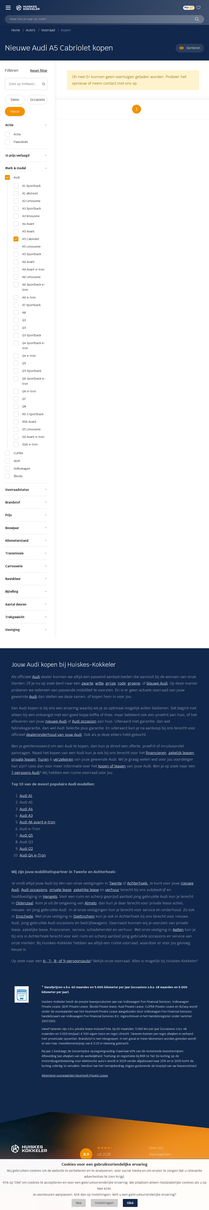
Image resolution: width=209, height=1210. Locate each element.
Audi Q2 (26, 848)
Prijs (8, 515)
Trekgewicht (14, 617)
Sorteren (189, 48)
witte (99, 683)
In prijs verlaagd (17, 155)
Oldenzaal (24, 903)
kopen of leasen (112, 766)
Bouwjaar (12, 528)
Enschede (24, 916)
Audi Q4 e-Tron (33, 855)
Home (16, 30)
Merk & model (15, 168)
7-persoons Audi (25, 772)
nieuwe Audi (56, 721)
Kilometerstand (16, 541)
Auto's (31, 30)
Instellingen (104, 1203)
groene (134, 683)
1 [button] (136, 109)
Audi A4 (26, 809)
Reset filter (38, 70)
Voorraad (48, 30)
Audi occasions (34, 889)
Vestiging (12, 630)
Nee (79, 1203)
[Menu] (8, 7)
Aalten (178, 929)
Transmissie (14, 553)
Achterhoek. (137, 883)
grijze (111, 683)
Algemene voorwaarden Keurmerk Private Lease (75, 1075)
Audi (36, 676)
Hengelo (50, 896)
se (69, 889)
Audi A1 (26, 795)
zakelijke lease (86, 889)
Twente (115, 883)
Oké (130, 1203)
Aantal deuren (15, 604)
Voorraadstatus (17, 490)
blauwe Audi (157, 683)
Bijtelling (11, 591)
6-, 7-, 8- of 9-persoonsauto (66, 961)
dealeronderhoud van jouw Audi (54, 734)
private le (57, 889)
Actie (9, 125)
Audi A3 (26, 815)
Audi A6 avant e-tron (37, 822)
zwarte (87, 683)
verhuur (112, 889)
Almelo (91, 903)
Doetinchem (84, 916)
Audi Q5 (26, 835)
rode (122, 683)
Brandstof (12, 502)
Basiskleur (13, 579)
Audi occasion (84, 721)
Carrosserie (13, 566)
